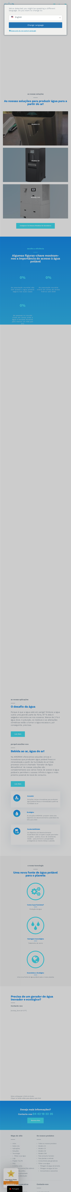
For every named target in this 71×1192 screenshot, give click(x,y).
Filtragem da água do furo (48, 1168)
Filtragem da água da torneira (50, 1166)
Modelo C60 (42, 1153)
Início (14, 1143)
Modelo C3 (42, 1148)
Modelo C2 (42, 1146)
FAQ (13, 1163)
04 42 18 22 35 (43, 1114)
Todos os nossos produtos (47, 1143)
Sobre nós (15, 1146)
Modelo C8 (42, 1151)
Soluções (15, 1151)
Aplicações (16, 1148)
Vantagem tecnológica (35, 939)
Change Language (35, 25)
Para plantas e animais (45, 1158)
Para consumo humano (46, 1156)
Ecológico (30, 812)
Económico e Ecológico (35, 973)
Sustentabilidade (33, 829)
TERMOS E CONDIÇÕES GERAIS (23, 1168)
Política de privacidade (20, 1173)
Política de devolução (19, 1176)
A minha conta (17, 1166)
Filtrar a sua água (20, 1156)
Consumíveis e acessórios (49, 1171)
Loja (13, 1158)
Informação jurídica (18, 1171)
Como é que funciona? (35, 905)
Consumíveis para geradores (48, 1161)
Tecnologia (16, 1153)
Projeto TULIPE (17, 1161)
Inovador (30, 796)
